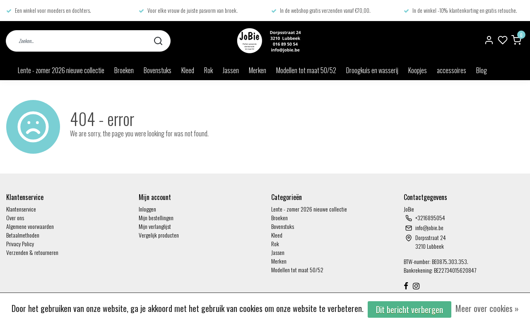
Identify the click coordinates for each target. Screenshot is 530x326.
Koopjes (417, 70)
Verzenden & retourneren (32, 252)
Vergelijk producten (159, 235)
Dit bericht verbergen (409, 309)
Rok (208, 70)
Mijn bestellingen (156, 217)
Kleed (187, 70)
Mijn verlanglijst (155, 226)
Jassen (231, 70)
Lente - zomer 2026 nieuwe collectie (61, 70)
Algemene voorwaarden (30, 226)
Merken (257, 70)
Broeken (124, 70)
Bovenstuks (157, 70)
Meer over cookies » (487, 308)
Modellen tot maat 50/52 (306, 70)
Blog (481, 70)
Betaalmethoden (22, 235)
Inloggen (147, 209)
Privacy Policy (20, 243)
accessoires (451, 70)
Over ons (15, 217)
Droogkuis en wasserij (372, 70)
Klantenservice (21, 209)
